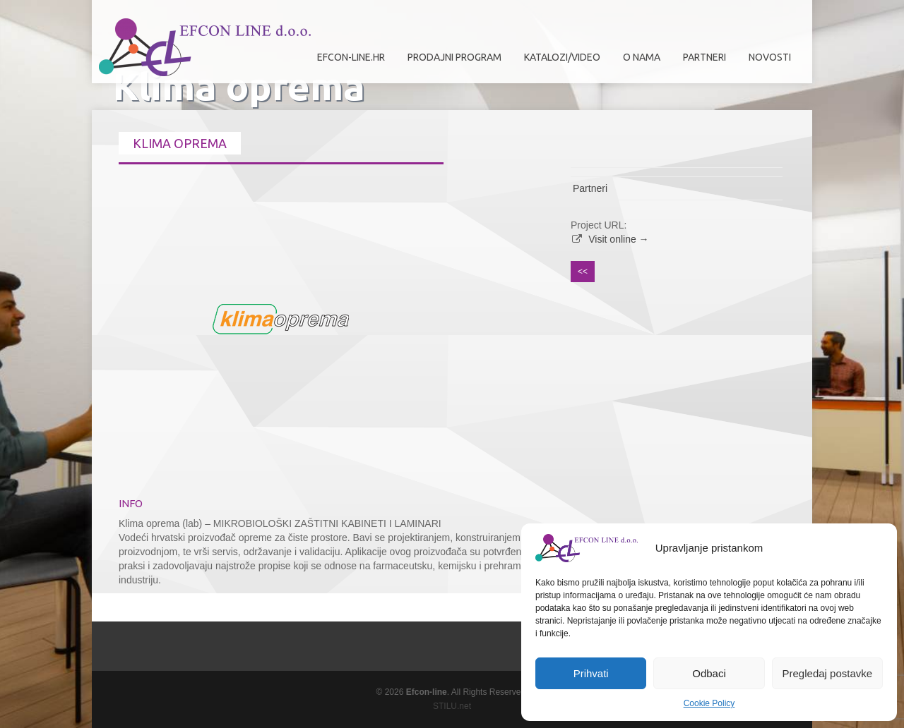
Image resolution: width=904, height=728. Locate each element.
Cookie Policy (709, 703)
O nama (638, 62)
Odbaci (709, 673)
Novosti (770, 57)
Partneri (701, 62)
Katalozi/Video (562, 57)
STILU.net (452, 706)
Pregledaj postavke (828, 673)
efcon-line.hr (351, 57)
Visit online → (618, 239)
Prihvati (591, 673)
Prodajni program (451, 62)
